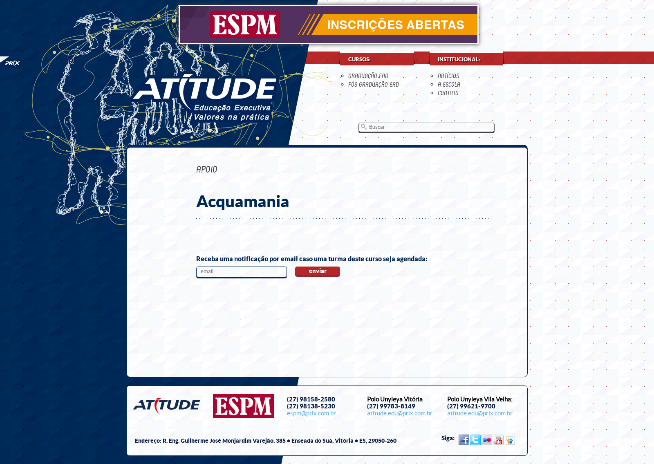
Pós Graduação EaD (373, 84)
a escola (449, 84)
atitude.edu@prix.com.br (399, 413)
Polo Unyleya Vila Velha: (480, 399)
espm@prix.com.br (311, 413)
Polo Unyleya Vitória (395, 399)
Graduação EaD (368, 76)
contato (448, 93)
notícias (448, 76)
